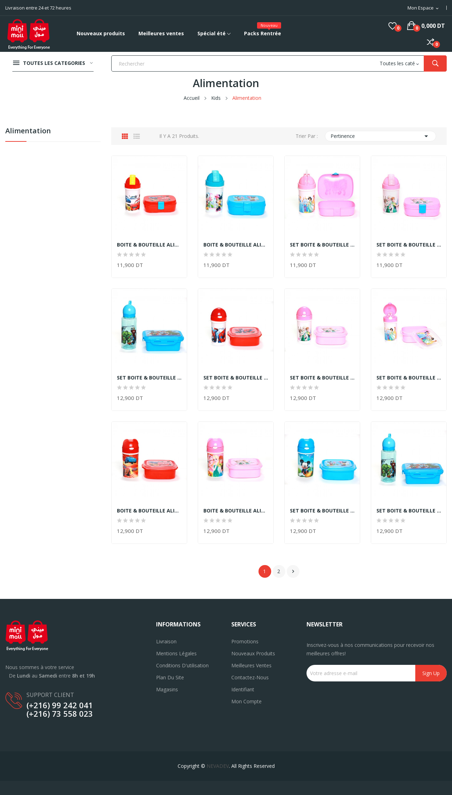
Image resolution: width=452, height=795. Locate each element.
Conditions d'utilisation (182, 665)
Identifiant (242, 689)
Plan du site (170, 677)
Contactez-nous (250, 677)
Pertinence (380, 136)
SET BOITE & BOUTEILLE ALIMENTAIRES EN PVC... (322, 245)
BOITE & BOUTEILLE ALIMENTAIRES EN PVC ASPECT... (149, 245)
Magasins (167, 689)
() (392, 26)
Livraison (166, 641)
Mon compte (246, 701)
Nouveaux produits (253, 653)
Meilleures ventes (251, 665)
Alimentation (28, 131)
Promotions (244, 641)
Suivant (293, 571)
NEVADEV (218, 766)
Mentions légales (176, 653)
